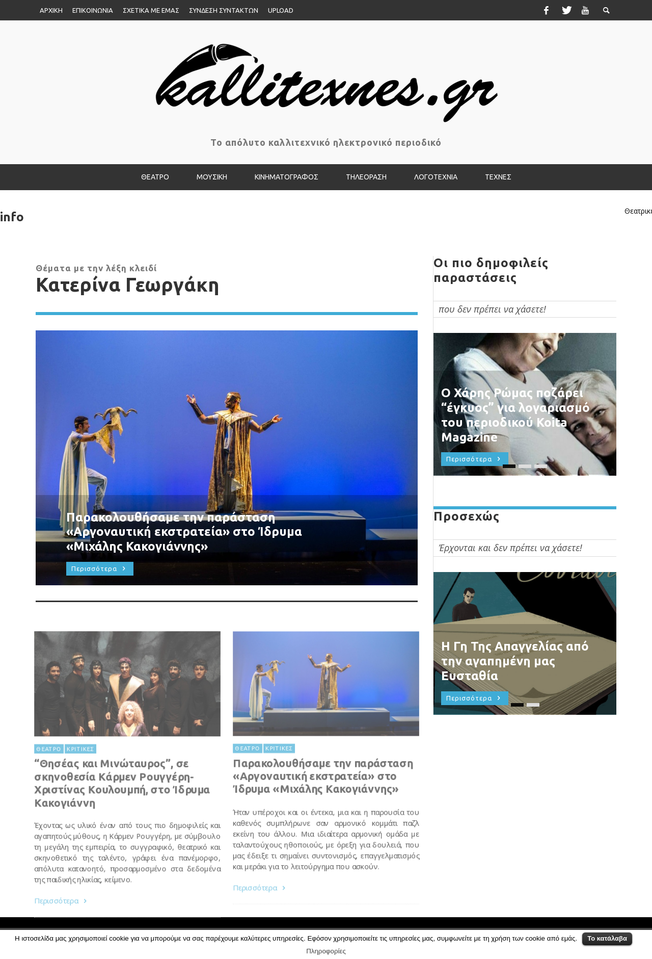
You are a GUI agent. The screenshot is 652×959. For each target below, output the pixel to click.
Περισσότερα (258, 921)
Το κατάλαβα (607, 938)
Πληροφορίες (326, 951)
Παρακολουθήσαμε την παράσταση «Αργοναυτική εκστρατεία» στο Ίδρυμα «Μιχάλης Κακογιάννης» (323, 806)
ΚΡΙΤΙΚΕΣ (278, 777)
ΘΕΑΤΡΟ (245, 777)
